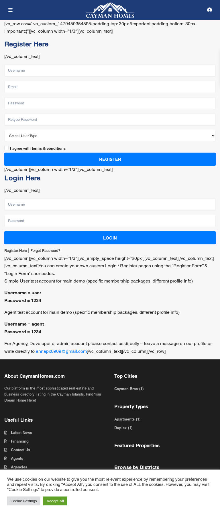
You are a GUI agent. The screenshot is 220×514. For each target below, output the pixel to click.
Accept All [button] (55, 501)
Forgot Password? (45, 250)
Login (110, 237)
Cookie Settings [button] (24, 501)
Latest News (21, 432)
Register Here (15, 250)
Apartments (124, 419)
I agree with (38, 148)
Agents (17, 458)
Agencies (19, 467)
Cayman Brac (126, 388)
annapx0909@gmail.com (61, 351)
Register (110, 159)
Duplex (120, 427)
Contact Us (20, 449)
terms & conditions (49, 148)
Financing (20, 441)
